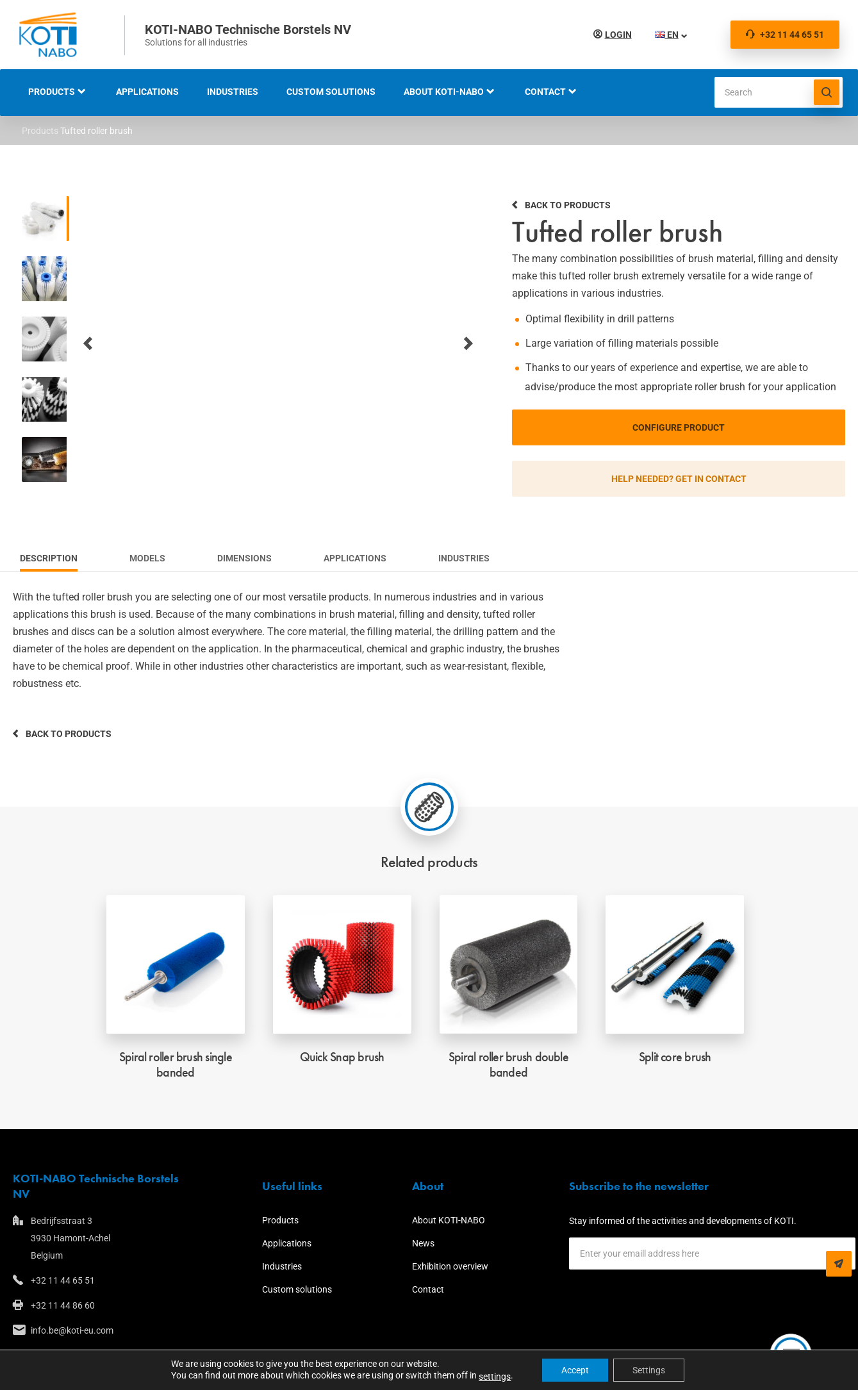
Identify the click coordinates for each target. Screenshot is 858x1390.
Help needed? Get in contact (679, 479)
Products (51, 92)
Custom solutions (330, 92)
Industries (232, 92)
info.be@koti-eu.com (72, 1330)
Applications (147, 92)
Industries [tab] (464, 558)
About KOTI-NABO (444, 92)
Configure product (678, 427)
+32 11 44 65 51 (785, 34)
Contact (545, 92)
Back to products (568, 205)
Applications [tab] (355, 558)
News (423, 1243)
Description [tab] (49, 558)
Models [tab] (147, 558)
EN (664, 34)
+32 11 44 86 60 (63, 1305)
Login (615, 34)
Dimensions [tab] (244, 558)
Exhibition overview (450, 1266)
